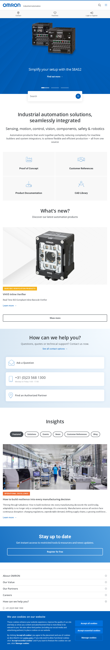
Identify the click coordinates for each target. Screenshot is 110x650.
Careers (7, 595)
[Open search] (99, 5)
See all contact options (54, 349)
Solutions (31, 434)
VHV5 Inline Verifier (14, 294)
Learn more (8, 305)
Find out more (53, 76)
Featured (16, 434)
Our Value (9, 582)
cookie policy (28, 638)
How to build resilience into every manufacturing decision (36, 499)
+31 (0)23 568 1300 (13, 608)
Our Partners (10, 588)
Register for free (55, 552)
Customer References (77, 434)
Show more (55, 318)
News (57, 434)
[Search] (78, 96)
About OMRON (11, 575)
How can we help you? (16, 601)
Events (46, 434)
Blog (95, 434)
